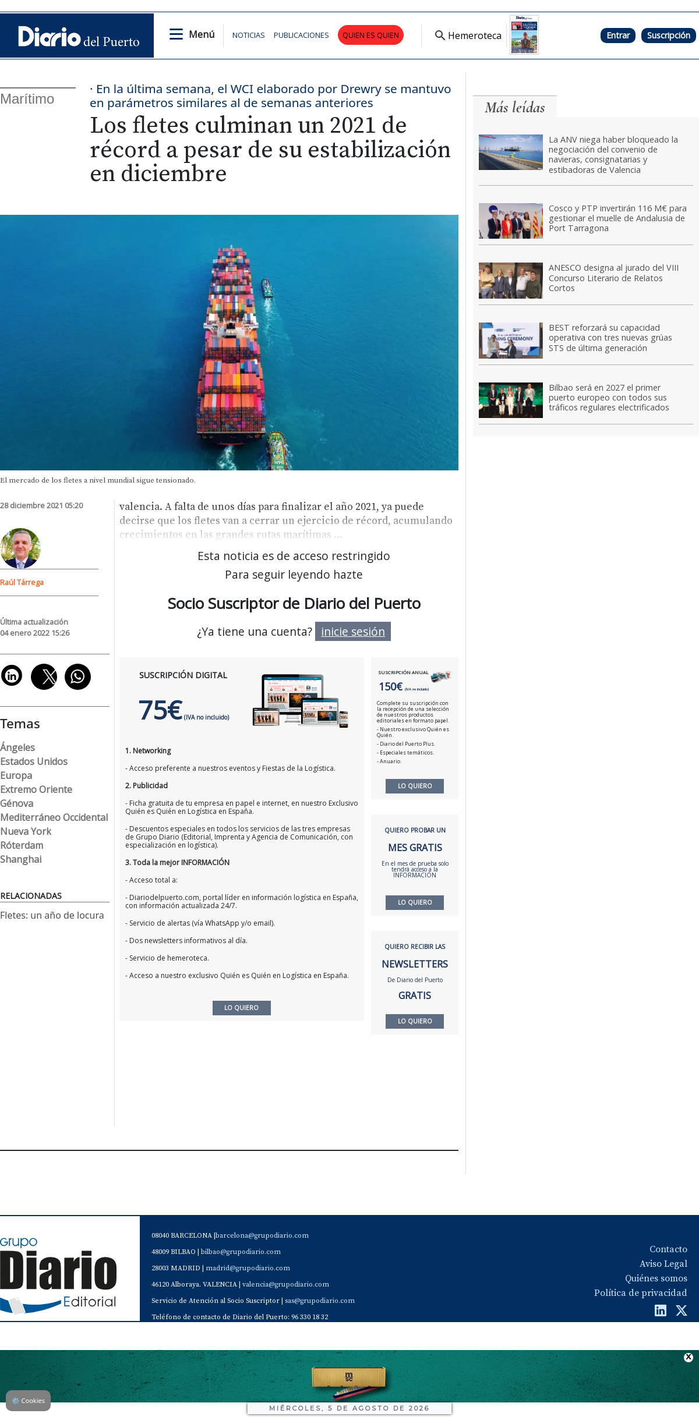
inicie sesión (353, 631)
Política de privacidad (640, 1293)
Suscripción (668, 35)
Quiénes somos (656, 1278)
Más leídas (515, 107)
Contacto (668, 1249)
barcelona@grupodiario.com (262, 1235)
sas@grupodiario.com (320, 1300)
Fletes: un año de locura (52, 915)
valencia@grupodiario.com (285, 1284)
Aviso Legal (663, 1264)
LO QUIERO (415, 786)
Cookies (28, 1400)
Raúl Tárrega (22, 582)
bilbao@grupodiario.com (241, 1252)
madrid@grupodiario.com (248, 1268)
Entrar (618, 35)
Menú (201, 34)
